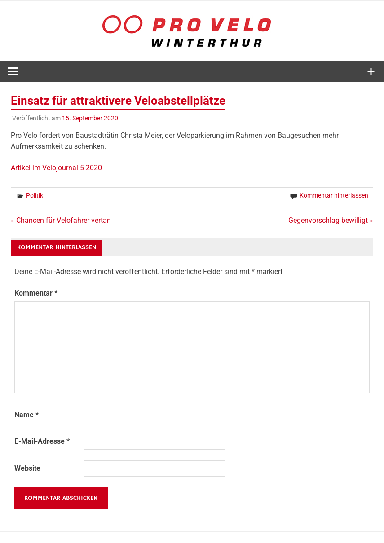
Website (27, 468)
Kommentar (35, 293)
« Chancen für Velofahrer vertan (61, 220)
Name (26, 415)
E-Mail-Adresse (42, 441)
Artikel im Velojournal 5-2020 (56, 167)
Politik (34, 195)
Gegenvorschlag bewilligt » (330, 220)
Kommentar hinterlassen (334, 195)
